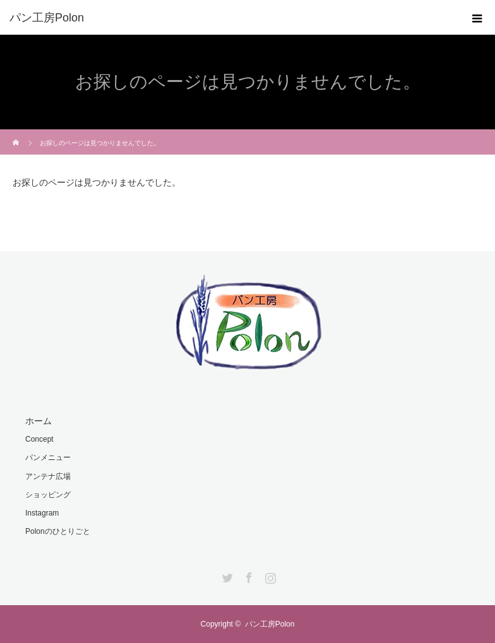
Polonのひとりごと (57, 531)
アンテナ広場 (48, 476)
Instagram (42, 513)
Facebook (247, 575)
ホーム (38, 421)
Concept (39, 439)
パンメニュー (48, 457)
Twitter (226, 575)
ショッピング (48, 494)
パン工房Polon (270, 624)
